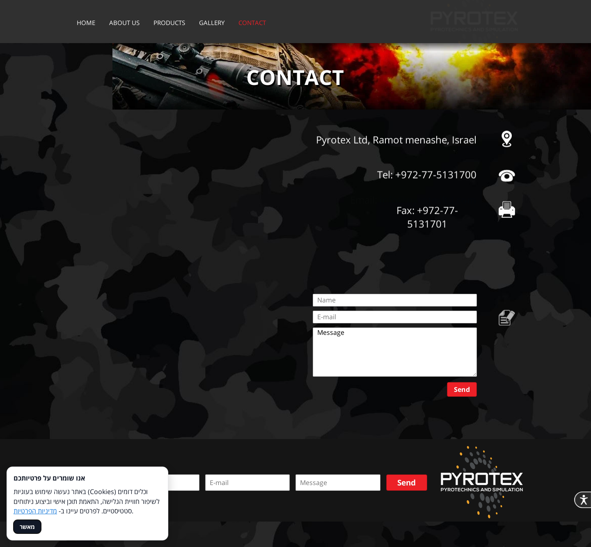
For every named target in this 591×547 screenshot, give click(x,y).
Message (395, 352)
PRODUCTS (169, 22)
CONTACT (252, 22)
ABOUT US (124, 22)
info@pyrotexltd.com (428, 226)
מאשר (27, 527)
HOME (86, 22)
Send (462, 389)
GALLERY (211, 22)
